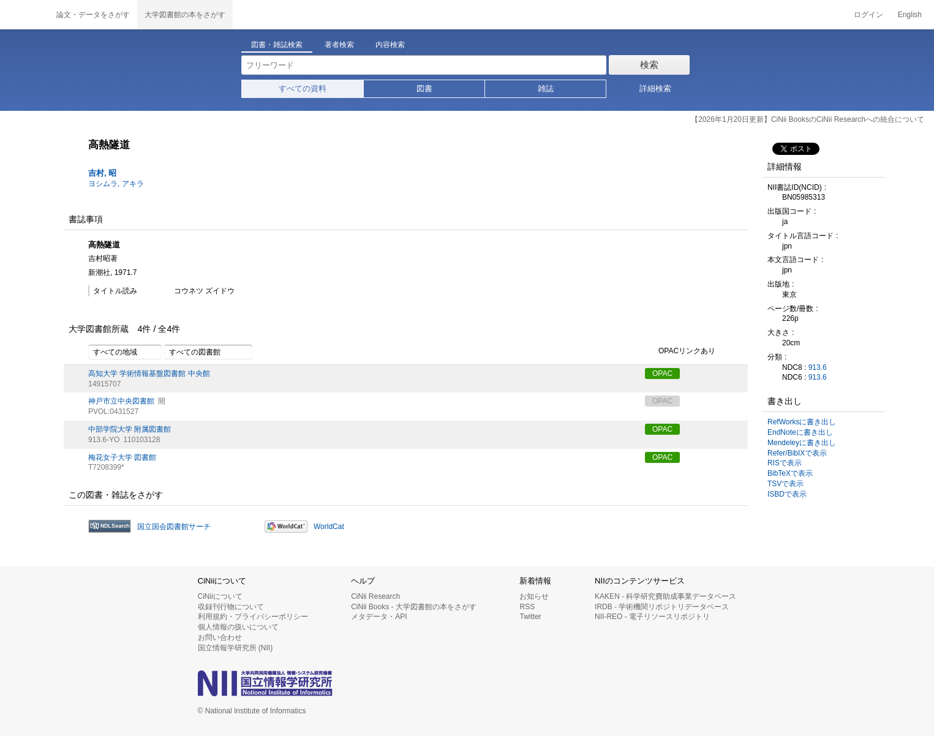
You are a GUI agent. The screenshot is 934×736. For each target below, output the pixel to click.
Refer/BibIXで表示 (797, 453)
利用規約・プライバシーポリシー (253, 616)
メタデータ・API (379, 616)
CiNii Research (375, 596)
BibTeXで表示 (790, 473)
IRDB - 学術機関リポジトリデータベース (662, 607)
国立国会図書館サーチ (174, 526)
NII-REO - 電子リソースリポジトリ (652, 616)
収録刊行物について (231, 607)
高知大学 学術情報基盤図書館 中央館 (149, 373)
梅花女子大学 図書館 (122, 457)
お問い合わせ (220, 637)
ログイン (868, 14)
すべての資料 (302, 88)
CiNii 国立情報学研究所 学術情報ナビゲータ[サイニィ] (24, 14)
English (910, 14)
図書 (424, 88)
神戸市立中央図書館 (121, 401)
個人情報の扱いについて (238, 627)
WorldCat (329, 526)
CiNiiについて (220, 596)
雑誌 (546, 88)
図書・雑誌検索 (277, 44)
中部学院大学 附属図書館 (129, 429)
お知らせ (534, 596)
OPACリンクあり (680, 351)
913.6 (817, 367)
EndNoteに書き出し (800, 432)
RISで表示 (784, 463)
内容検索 (390, 44)
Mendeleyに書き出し (801, 442)
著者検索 (339, 44)
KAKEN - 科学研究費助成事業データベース (665, 596)
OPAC (662, 373)
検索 (649, 64)
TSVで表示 (785, 483)
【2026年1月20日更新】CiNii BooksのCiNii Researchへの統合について (807, 119)
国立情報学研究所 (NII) (235, 648)
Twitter (530, 616)
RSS (527, 607)
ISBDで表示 (787, 494)
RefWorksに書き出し (801, 422)
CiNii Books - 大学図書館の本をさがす (413, 607)
